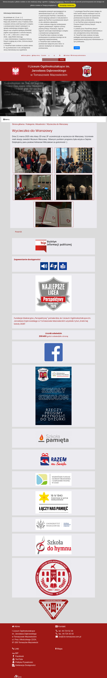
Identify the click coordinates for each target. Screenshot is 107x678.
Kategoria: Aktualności (35, 124)
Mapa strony (36, 55)
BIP (15, 653)
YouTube (17, 659)
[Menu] (53, 119)
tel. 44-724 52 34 (64, 631)
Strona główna (26, 55)
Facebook (18, 656)
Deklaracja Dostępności (24, 665)
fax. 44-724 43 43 (64, 634)
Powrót (18, 231)
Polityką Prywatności (56, 2)
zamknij (77, 47)
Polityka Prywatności (22, 662)
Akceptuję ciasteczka (67, 5)
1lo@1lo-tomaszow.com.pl (68, 637)
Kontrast (67, 55)
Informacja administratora (78, 55)
